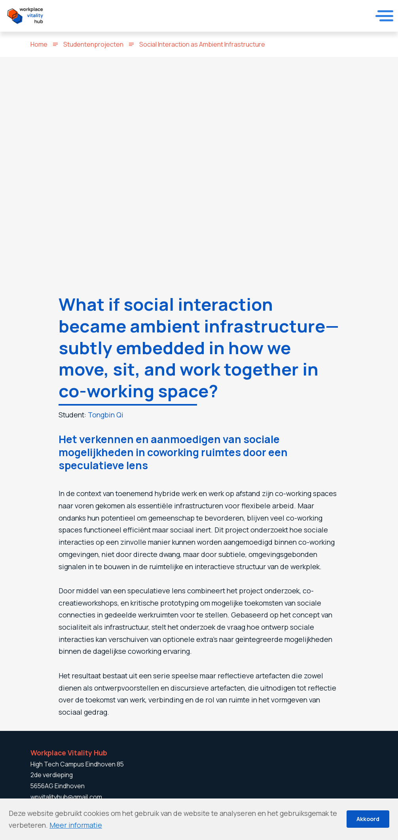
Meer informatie (75, 825)
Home (38, 44)
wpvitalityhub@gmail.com (66, 797)
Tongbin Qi (105, 414)
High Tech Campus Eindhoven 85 (77, 764)
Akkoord (367, 819)
